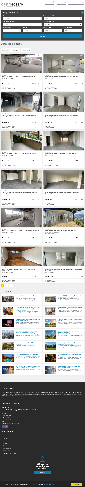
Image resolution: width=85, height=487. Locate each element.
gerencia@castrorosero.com (10, 423)
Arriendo (5, 441)
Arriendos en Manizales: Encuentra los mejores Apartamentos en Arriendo (70, 308)
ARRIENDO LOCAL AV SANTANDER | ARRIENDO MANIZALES (19, 192)
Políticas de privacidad (9, 453)
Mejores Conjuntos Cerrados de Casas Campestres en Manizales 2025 (67, 343)
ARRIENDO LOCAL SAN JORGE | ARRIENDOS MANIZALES (61, 153)
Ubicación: (6, 16)
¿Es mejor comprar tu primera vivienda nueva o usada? (70, 320)
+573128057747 (61, 4)
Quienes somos (7, 448)
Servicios (5, 443)
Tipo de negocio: (48, 21)
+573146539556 (49, 4)
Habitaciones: (7, 27)
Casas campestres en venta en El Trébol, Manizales (26, 343)
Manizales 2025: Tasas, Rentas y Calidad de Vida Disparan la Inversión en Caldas (70, 296)
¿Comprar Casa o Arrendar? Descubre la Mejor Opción (69, 355)
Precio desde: (47, 27)
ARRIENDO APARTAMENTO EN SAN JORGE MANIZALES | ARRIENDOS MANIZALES (61, 231)
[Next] (11, 285)
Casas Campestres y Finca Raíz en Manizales (27, 354)
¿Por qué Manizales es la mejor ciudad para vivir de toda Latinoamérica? (28, 320)
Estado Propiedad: (8, 21)
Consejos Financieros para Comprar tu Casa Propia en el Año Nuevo (69, 366)
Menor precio (15, 50)
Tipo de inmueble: (49, 16)
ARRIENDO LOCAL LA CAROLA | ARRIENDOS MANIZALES (18, 76)
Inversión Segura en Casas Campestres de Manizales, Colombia (68, 331)
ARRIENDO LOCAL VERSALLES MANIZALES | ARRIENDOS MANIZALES (18, 270)
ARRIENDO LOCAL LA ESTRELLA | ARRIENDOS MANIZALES (61, 76)
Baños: (25, 27)
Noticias (5, 446)
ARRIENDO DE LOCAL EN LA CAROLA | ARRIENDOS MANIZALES (20, 230)
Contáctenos (6, 451)
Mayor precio (26, 50)
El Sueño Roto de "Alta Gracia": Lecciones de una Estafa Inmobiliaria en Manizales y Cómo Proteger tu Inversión (28, 309)
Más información (49, 484)
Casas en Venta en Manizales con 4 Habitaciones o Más (28, 296)
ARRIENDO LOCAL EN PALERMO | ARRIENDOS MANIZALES (62, 192)
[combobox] (62, 19)
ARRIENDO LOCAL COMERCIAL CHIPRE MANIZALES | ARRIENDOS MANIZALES (63, 270)
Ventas (5, 438)
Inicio (4, 436)
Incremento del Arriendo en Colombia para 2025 (28, 366)
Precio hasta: (68, 27)
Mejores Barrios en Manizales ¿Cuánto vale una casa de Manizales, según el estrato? (27, 331)
